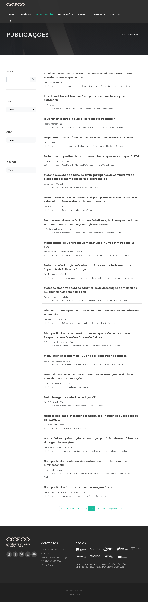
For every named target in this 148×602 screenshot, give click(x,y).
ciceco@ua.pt (47, 565)
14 (91, 508)
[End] (121, 508)
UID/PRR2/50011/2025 (85, 567)
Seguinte (113, 508)
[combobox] (21, 109)
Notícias (25, 15)
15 (97, 508)
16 (104, 508)
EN (16, 21)
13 (85, 508)
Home (122, 35)
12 (79, 508)
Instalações (65, 15)
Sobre (12, 15)
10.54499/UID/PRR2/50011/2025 (112, 567)
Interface (99, 15)
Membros (83, 15)
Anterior (70, 508)
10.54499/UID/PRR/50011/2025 (110, 564)
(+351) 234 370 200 (51, 561)
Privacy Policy (74, 594)
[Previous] (61, 508)
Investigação (44, 15)
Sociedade (116, 15)
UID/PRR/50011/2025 (84, 564)
